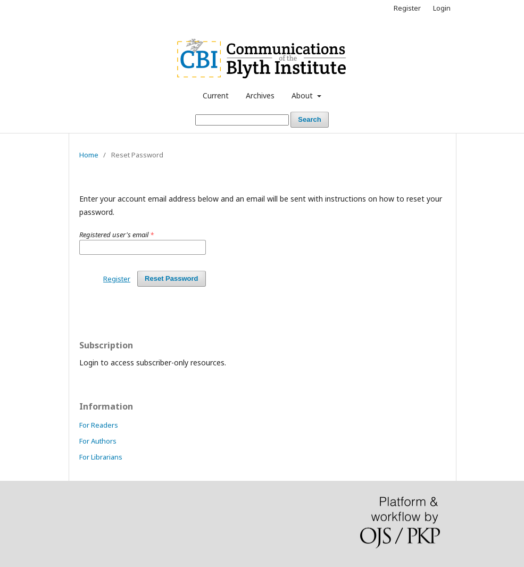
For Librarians (100, 457)
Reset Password (171, 278)
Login (442, 8)
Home (88, 155)
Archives (260, 95)
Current (216, 95)
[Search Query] (242, 120)
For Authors (98, 441)
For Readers (98, 425)
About (303, 95)
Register (407, 8)
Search (309, 119)
